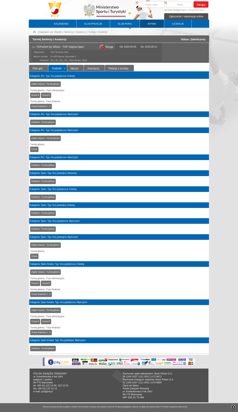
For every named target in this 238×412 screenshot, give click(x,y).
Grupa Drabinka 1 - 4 (41, 106)
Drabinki (56, 68)
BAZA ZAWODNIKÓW (119, 33)
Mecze (74, 68)
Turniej (92, 32)
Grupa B (46, 95)
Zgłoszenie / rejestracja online (186, 16)
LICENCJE (178, 23)
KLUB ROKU (125, 23)
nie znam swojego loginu (175, 10)
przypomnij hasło (196, 10)
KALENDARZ (61, 23)
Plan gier (38, 68)
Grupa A (35, 95)
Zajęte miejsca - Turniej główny (45, 84)
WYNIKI (152, 23)
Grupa (34, 149)
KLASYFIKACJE (93, 23)
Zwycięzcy (93, 68)
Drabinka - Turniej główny (42, 122)
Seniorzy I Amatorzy (75, 32)
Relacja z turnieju (118, 68)
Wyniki (57, 32)
